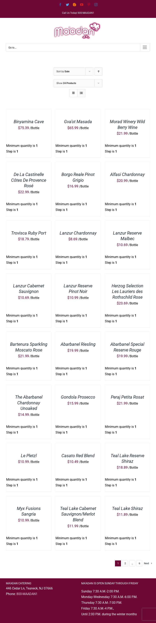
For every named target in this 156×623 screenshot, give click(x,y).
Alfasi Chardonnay (127, 174)
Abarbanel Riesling (78, 344)
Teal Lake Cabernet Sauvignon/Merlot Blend (78, 514)
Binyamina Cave (29, 121)
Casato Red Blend (78, 455)
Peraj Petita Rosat (127, 397)
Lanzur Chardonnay (78, 233)
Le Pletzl (29, 455)
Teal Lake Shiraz (127, 508)
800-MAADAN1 (26, 594)
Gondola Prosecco (78, 397)
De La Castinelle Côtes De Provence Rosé (28, 180)
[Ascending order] (98, 72)
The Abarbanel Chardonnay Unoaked (28, 403)
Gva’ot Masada (78, 121)
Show (66, 83)
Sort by (62, 71)
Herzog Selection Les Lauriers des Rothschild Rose (127, 291)
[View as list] (81, 93)
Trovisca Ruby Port (28, 233)
